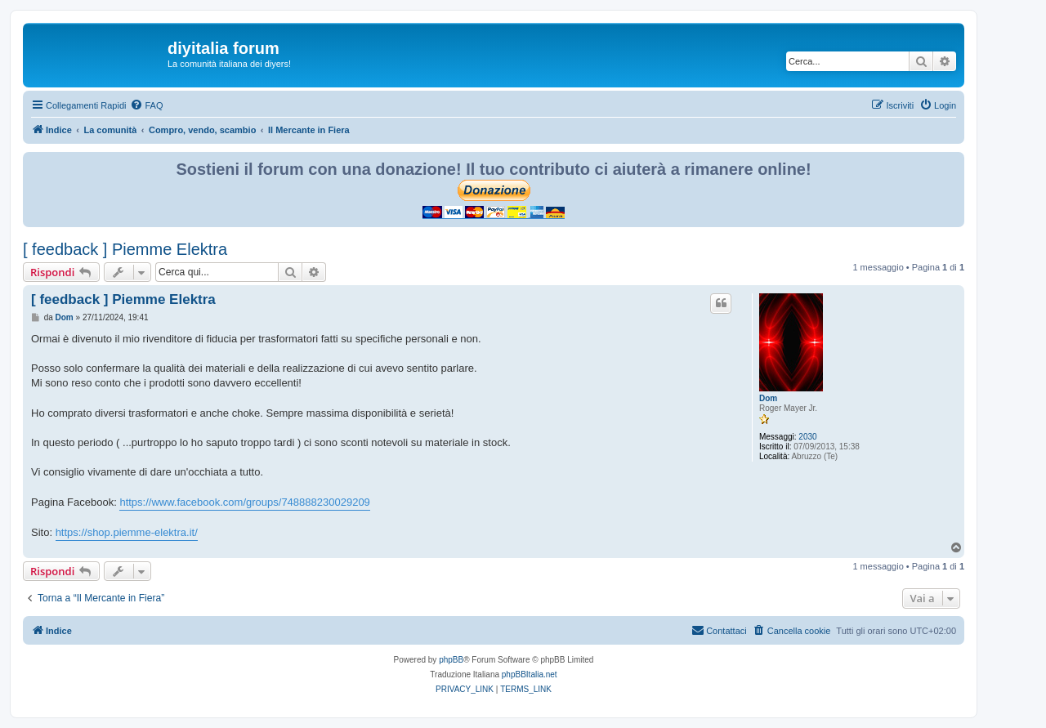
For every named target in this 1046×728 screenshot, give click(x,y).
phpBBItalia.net (529, 674)
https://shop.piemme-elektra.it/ (127, 532)
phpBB (451, 659)
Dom (768, 398)
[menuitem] (146, 105)
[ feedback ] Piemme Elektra (125, 249)
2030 (807, 436)
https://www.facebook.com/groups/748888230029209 (244, 502)
